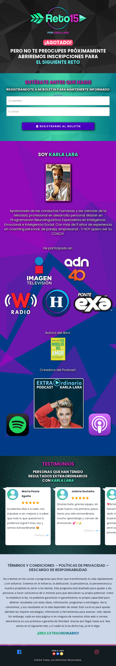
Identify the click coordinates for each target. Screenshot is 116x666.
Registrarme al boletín (58, 126)
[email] (58, 111)
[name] (58, 100)
